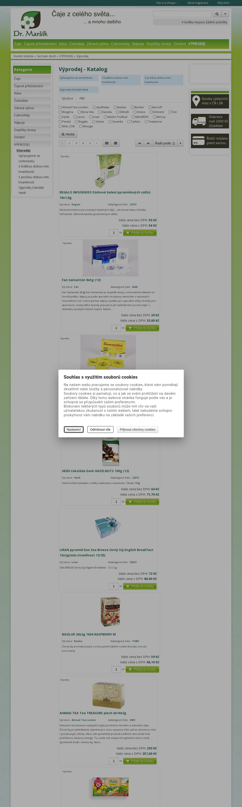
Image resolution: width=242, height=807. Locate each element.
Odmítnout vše (100, 429)
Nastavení (74, 429)
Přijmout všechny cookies (137, 429)
